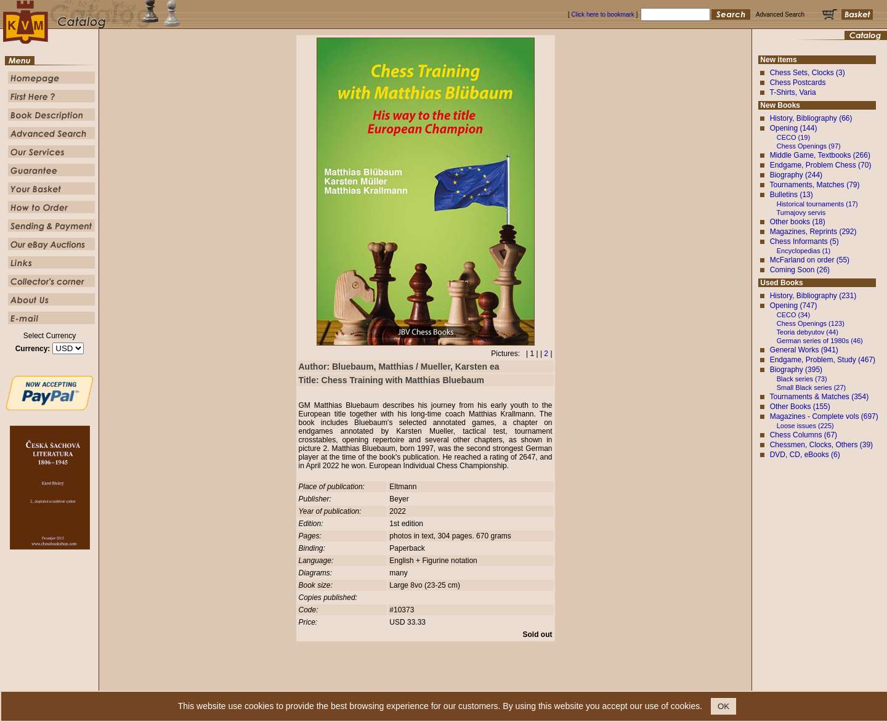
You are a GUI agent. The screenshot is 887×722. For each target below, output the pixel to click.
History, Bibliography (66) (811, 118)
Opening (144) (793, 128)
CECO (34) (793, 314)
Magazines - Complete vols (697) (824, 416)
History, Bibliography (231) (813, 295)
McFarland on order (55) (809, 260)
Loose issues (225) (805, 425)
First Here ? (371, 681)
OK (723, 706)
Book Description (416, 681)
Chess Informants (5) (804, 241)
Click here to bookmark (602, 14)
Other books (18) (797, 221)
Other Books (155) (800, 406)
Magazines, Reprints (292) (813, 231)
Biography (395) (796, 369)
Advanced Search (469, 681)
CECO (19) (793, 137)
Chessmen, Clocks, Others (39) (821, 444)
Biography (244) (796, 175)
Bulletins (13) (791, 194)
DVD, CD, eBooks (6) (805, 454)
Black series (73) (802, 379)
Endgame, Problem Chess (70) (821, 165)
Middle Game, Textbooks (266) (820, 155)
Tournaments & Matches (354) (819, 396)
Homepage (334, 681)
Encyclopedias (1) (803, 250)
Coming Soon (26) (800, 270)
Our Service (515, 681)
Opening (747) (793, 305)
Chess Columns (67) (803, 435)
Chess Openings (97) (809, 146)
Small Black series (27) (811, 387)
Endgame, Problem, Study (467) (822, 359)
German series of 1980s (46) (820, 340)
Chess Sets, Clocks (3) (807, 72)
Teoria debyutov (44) (807, 332)
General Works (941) (804, 350)
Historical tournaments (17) (817, 204)
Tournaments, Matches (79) (814, 184)
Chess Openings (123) (810, 323)
